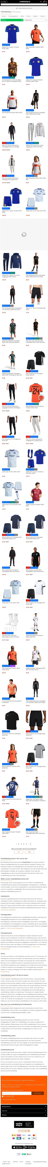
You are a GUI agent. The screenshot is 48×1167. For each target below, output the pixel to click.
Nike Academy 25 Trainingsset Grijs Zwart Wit (36, 767)
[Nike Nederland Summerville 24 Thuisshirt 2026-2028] (36, 394)
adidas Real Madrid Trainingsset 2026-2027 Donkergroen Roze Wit (12, 374)
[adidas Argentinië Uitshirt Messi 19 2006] (12, 787)
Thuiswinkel (29, 1154)
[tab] (24, 1107)
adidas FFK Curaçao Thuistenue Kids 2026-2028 (35, 472)
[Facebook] (19, 1131)
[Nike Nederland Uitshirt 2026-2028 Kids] (36, 166)
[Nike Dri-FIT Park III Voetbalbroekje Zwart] (36, 296)
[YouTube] (28, 1131)
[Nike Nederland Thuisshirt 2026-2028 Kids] (12, 754)
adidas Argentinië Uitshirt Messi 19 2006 (11, 799)
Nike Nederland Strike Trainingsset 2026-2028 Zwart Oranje (35, 113)
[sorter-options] (35, 20)
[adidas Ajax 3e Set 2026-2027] (12, 590)
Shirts (22, 16)
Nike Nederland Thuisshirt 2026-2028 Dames (11, 669)
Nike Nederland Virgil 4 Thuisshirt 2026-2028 (11, 832)
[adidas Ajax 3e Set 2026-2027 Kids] (36, 199)
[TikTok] (25, 1132)
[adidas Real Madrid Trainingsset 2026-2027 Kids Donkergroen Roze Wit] (12, 329)
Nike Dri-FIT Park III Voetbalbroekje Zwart (36, 308)
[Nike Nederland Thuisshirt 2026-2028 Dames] (12, 656)
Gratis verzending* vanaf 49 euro (25, 8)
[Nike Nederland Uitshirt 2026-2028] (12, 100)
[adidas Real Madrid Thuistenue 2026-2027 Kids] (36, 623)
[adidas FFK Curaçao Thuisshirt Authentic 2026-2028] (36, 68)
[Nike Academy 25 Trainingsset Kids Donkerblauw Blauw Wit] (12, 525)
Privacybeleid (7, 1096)
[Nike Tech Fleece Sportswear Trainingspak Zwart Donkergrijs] (12, 133)
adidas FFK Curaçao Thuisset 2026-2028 (12, 211)
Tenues (42, 16)
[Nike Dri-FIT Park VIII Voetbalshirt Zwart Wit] (12, 721)
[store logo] (24, 2)
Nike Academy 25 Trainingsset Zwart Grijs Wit (34, 374)
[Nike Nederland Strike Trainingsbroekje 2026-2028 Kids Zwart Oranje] (36, 820)
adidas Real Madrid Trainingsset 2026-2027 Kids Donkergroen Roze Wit (11, 341)
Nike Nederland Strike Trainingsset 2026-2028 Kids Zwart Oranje (35, 276)
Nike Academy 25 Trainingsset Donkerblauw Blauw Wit (34, 538)
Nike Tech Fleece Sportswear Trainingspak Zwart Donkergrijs (10, 146)
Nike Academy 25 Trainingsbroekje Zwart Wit (35, 734)
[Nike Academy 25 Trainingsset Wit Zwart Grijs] (36, 590)
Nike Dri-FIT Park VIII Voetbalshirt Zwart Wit (11, 734)
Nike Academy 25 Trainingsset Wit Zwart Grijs (35, 603)
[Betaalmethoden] (24, 1137)
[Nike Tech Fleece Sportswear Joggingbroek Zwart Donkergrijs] (12, 394)
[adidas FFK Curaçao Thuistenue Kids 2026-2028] (36, 459)
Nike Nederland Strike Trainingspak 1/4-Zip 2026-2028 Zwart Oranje (36, 701)
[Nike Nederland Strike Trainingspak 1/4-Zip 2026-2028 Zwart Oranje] (36, 689)
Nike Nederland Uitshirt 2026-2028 (12, 112)
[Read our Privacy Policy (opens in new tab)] (13, 1096)
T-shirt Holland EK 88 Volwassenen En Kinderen (11, 701)
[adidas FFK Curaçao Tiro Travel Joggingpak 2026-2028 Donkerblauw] (12, 263)
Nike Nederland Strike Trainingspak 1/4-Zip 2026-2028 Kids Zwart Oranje (12, 308)
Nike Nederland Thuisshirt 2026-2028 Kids (11, 767)
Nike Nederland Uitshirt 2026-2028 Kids (36, 178)
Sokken (35, 16)
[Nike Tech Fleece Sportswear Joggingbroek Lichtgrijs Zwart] (36, 427)
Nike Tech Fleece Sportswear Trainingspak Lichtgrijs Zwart (10, 178)
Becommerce (23, 1154)
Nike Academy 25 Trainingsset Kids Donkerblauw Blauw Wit (12, 538)
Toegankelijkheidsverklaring (40, 1161)
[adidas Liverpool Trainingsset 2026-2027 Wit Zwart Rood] (36, 656)
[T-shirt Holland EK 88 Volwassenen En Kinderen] (12, 689)
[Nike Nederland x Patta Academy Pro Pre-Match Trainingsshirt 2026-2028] (12, 68)
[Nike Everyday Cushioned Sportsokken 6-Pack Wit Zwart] (12, 623)
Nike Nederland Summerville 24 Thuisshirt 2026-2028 (35, 407)
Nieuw (4, 16)
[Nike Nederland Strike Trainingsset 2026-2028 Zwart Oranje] (36, 100)
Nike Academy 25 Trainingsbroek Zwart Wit (11, 439)
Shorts (28, 16)
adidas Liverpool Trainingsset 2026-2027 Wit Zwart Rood (36, 669)
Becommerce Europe (18, 1154)
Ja (18, 852)
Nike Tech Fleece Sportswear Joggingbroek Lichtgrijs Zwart (34, 439)
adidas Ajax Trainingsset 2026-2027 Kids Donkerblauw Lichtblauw (36, 799)
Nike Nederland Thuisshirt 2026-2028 (35, 47)
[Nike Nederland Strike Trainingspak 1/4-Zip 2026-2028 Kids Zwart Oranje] (12, 296)
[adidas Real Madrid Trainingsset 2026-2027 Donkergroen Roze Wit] (12, 361)
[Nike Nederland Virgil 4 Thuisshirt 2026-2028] (12, 820)
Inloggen (44, 1)
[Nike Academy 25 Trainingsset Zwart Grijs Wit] (36, 361)
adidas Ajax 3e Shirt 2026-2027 (11, 472)
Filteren (12, 20)
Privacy (21, 1161)
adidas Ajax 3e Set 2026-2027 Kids (36, 211)
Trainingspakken (13, 16)
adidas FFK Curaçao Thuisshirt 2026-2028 (10, 47)
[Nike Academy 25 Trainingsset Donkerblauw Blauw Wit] (36, 525)
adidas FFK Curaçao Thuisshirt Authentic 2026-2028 (34, 80)
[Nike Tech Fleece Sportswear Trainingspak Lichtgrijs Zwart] (12, 166)
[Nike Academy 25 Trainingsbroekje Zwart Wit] (36, 721)
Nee (29, 852)
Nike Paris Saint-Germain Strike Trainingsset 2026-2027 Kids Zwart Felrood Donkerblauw (36, 341)
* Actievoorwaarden (8, 1099)
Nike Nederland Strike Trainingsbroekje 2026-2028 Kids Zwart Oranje (35, 832)
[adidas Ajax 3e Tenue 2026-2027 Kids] (12, 492)
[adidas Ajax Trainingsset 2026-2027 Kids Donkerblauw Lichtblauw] (36, 787)
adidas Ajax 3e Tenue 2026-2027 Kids (11, 505)
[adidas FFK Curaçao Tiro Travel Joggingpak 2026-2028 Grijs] (36, 133)
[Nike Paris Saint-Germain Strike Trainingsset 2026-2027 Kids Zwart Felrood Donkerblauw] (36, 329)
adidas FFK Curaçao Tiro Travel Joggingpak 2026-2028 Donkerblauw (11, 276)
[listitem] (18, 1147)
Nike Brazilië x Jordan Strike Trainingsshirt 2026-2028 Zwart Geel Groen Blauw (35, 570)
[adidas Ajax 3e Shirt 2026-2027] (12, 459)
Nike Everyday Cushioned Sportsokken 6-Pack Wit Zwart (10, 636)
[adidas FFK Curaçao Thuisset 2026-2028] (12, 199)
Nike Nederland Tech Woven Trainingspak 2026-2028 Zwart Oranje (11, 570)
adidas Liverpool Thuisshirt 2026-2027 (35, 505)
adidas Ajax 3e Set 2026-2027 (11, 603)
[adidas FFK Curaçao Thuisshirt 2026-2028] (12, 35)
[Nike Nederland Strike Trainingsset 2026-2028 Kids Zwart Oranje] (36, 263)
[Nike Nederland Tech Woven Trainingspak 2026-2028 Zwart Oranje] (12, 558)
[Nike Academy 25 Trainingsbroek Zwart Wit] (12, 427)
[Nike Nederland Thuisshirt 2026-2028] (36, 35)
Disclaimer (15, 1161)
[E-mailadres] (16, 1093)
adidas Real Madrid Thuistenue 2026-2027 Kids (34, 636)
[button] (41, 1)
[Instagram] (22, 1131)
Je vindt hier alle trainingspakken (14, 928)
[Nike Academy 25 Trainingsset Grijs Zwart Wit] (36, 754)
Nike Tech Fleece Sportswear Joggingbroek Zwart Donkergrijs (11, 407)
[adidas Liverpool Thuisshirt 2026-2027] (36, 492)
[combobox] (24, 4)
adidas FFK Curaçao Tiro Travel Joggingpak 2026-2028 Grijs (34, 146)
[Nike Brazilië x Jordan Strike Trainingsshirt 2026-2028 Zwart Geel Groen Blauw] (36, 558)
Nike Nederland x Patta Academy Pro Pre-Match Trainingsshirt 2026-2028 (12, 80)
